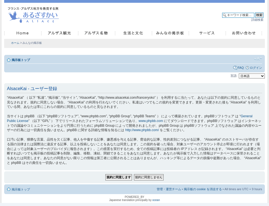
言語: (233, 75)
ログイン (256, 67)
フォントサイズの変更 (258, 58)
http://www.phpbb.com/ (142, 130)
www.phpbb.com (151, 121)
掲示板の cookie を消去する (203, 189)
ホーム (15, 42)
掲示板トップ (21, 60)
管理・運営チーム (169, 189)
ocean (156, 200)
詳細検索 (257, 19)
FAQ (241, 67)
